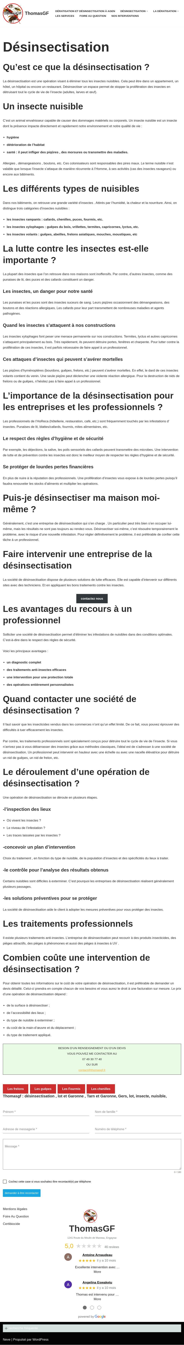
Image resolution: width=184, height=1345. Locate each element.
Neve (7, 1340)
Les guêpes (43, 1089)
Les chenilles (101, 1089)
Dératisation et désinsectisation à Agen (85, 11)
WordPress (41, 1340)
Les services (64, 16)
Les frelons (15, 1089)
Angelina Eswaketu (97, 1282)
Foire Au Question (93, 16)
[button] (147, 11)
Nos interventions (125, 16)
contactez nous (92, 598)
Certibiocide (11, 1224)
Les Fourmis (71, 1089)
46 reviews (111, 1247)
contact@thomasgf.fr (91, 1070)
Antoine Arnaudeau (97, 1255)
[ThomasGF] (26, 13)
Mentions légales (15, 1209)
